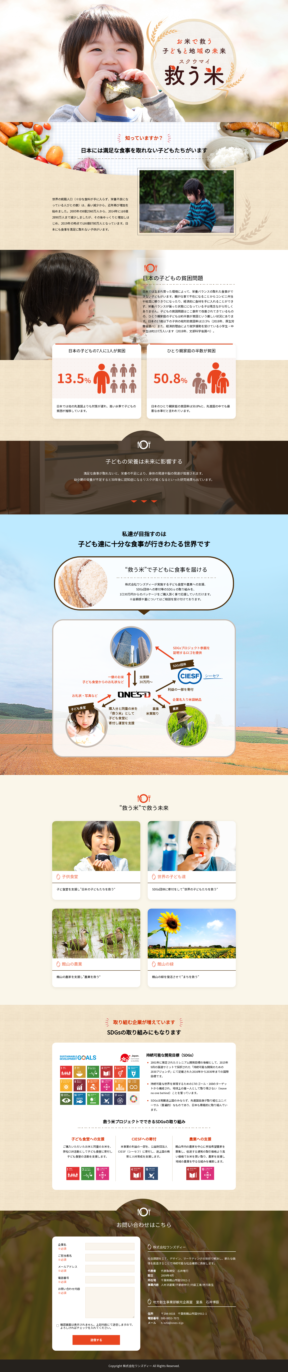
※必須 (62, 1248)
